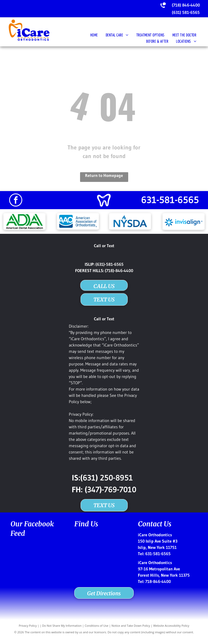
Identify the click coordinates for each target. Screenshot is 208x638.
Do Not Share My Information (62, 626)
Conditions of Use (97, 626)
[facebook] (15, 200)
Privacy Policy (28, 626)
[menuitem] (94, 35)
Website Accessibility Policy (171, 626)
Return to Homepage (104, 175)
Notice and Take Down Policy (130, 626)
